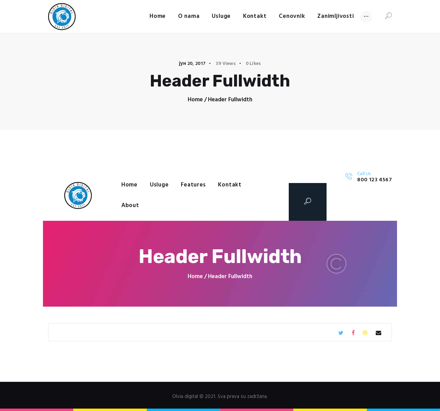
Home (195, 99)
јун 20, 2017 (192, 64)
